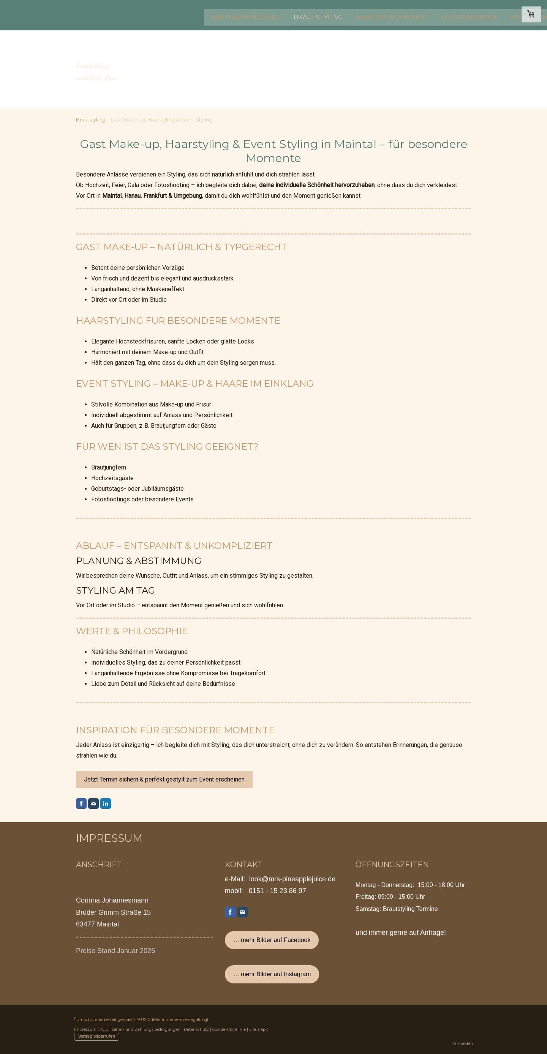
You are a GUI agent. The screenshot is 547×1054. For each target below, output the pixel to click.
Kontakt (427, 14)
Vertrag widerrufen (96, 1036)
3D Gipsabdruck (338, 14)
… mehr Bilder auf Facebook (272, 940)
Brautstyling (188, 14)
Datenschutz (196, 1029)
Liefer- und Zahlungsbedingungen (146, 1029)
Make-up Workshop (261, 14)
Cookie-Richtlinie (229, 1029)
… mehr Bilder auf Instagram (272, 974)
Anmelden (462, 1043)
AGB (104, 1029)
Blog (390, 14)
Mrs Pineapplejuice (115, 14)
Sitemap (257, 1029)
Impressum (85, 1029)
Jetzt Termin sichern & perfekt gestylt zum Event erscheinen (164, 779)
